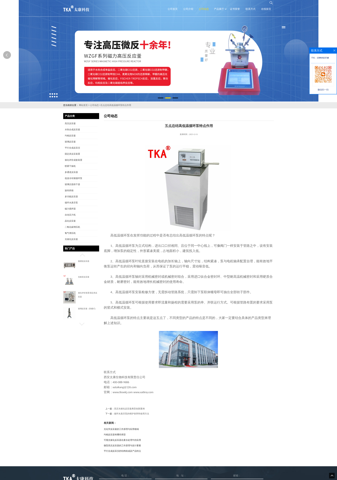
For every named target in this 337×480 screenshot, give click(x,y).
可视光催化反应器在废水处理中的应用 (122, 440)
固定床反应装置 (72, 154)
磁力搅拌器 (70, 209)
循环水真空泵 (71, 202)
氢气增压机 (70, 233)
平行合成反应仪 (72, 148)
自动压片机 (70, 215)
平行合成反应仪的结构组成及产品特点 (122, 451)
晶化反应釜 (70, 221)
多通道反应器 (71, 172)
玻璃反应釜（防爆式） (87, 309)
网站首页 (83, 105)
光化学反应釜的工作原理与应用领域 (121, 429)
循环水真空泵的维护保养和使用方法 (131, 414)
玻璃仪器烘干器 (72, 184)
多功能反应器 (71, 196)
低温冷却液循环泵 (73, 178)
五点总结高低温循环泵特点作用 (116, 105)
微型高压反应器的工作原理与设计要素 (122, 445)
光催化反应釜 (71, 239)
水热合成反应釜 (72, 129)
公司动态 (94, 105)
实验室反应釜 (83, 277)
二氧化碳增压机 (72, 227)
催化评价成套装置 (73, 160)
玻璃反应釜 (70, 142)
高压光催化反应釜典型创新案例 (129, 409)
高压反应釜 (70, 123)
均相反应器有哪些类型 (115, 434)
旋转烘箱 (69, 190)
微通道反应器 (83, 261)
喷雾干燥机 (70, 166)
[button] (81, 254)
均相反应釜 (70, 135)
